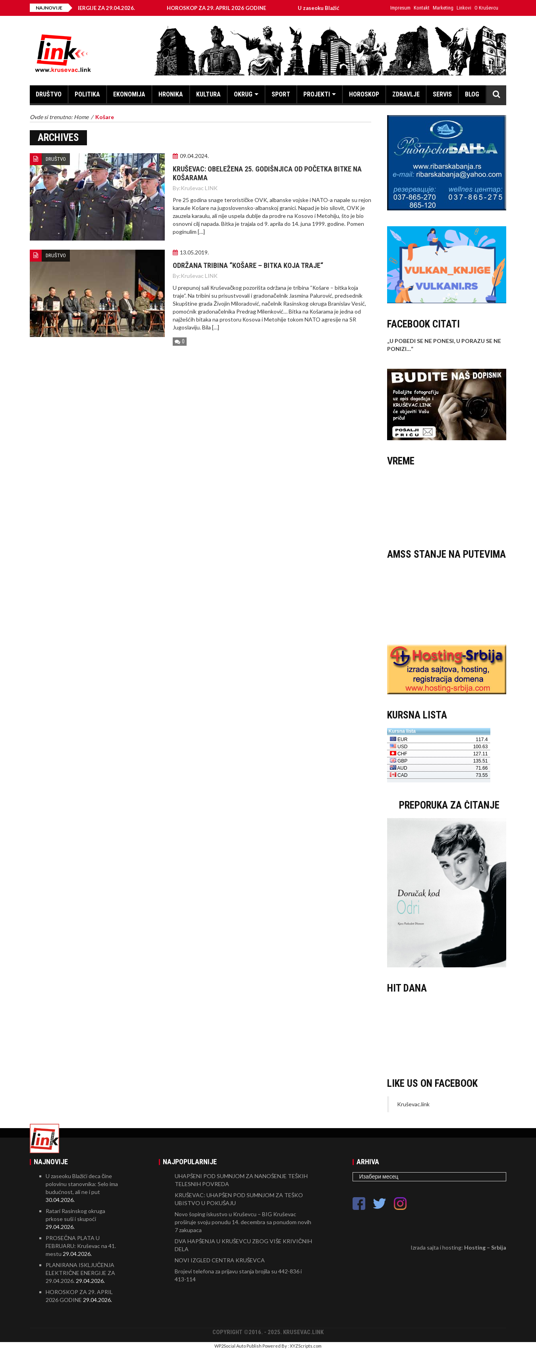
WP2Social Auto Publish (238, 1345)
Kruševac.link (413, 1104)
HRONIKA (170, 94)
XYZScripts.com (306, 1345)
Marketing (443, 8)
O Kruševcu (486, 8)
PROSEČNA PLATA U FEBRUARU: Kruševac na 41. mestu (81, 1245)
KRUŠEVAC (446, 503)
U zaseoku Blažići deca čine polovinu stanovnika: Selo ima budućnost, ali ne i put (82, 1184)
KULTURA (208, 94)
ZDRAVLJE (406, 94)
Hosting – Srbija (485, 1247)
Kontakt (422, 8)
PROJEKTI (316, 94)
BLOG (472, 94)
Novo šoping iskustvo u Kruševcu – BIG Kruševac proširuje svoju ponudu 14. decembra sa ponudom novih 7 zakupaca (243, 1222)
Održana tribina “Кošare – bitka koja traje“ (248, 265)
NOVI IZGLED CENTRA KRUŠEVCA (220, 1260)
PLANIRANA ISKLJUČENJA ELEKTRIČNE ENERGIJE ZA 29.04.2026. (80, 1272)
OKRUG (243, 94)
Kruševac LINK (199, 188)
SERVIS (442, 94)
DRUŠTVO (49, 94)
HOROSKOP (364, 94)
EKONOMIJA (129, 94)
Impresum (400, 8)
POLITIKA (87, 94)
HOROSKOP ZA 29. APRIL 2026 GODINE (223, 8)
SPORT (281, 94)
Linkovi (464, 8)
